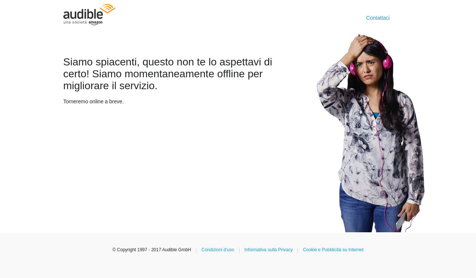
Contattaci (378, 18)
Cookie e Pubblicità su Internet (333, 249)
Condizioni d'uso (218, 249)
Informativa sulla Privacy (268, 249)
